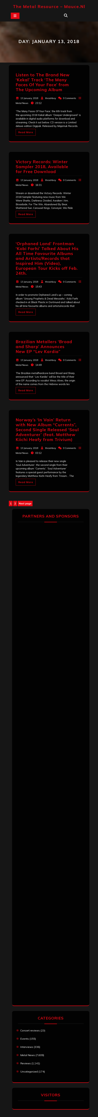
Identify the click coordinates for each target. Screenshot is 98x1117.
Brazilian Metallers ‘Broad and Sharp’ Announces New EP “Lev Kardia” (44, 346)
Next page (25, 503)
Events (24, 1038)
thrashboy (50, 98)
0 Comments (69, 98)
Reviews (25, 1063)
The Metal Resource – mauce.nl (49, 6)
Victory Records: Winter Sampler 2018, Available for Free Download (42, 166)
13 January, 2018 (29, 98)
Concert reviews (30, 1030)
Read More (25, 132)
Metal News (22, 103)
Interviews (26, 1047)
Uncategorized (29, 1071)
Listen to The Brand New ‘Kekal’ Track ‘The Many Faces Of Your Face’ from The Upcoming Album (43, 82)
